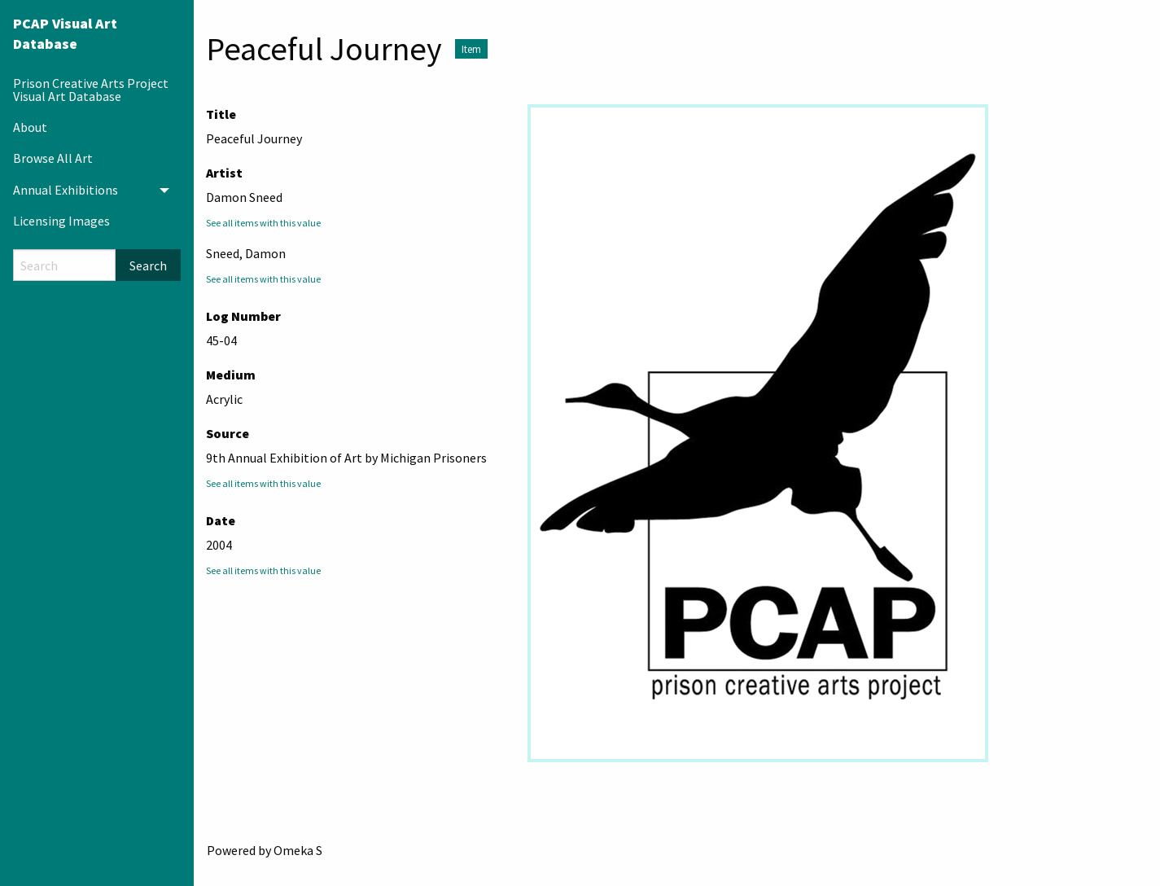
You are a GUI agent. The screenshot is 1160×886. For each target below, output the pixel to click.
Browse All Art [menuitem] (53, 158)
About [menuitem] (30, 127)
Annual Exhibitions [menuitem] (65, 190)
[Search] (64, 265)
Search (148, 265)
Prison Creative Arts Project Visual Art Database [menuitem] (91, 89)
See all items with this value (263, 223)
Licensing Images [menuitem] (61, 221)
